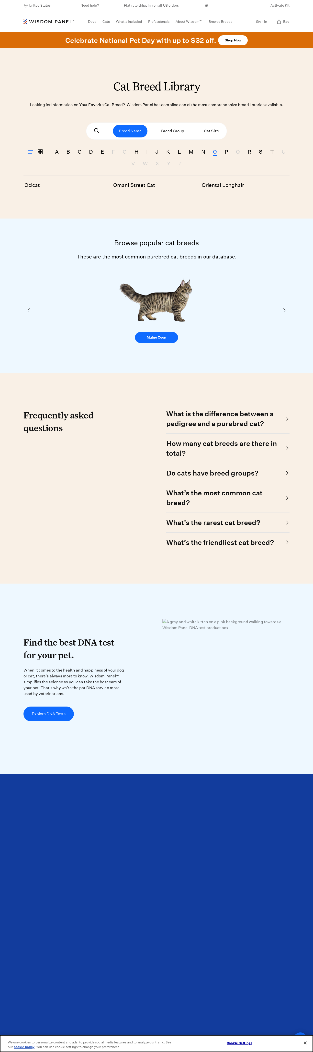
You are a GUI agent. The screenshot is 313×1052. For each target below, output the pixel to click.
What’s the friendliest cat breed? (220, 542)
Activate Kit (280, 5)
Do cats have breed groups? (212, 473)
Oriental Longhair (223, 185)
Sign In (261, 21)
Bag (283, 21)
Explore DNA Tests (49, 713)
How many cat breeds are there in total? (221, 448)
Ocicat (32, 185)
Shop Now (233, 40)
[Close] (305, 1043)
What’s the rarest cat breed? (213, 522)
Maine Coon (156, 337)
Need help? (89, 5)
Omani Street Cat (134, 185)
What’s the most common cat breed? (214, 498)
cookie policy (24, 1047)
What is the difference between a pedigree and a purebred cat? (220, 419)
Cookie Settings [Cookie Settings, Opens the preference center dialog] (239, 1043)
